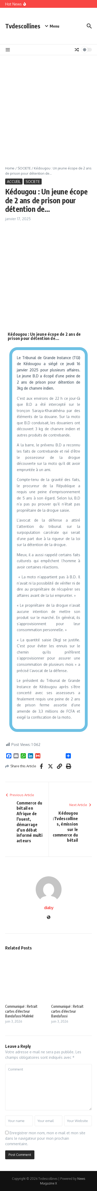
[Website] (48, 917)
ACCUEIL (14, 181)
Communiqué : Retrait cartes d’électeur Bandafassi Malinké (21, 1011)
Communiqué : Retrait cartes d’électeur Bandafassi (67, 1011)
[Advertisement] (48, 106)
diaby (48, 907)
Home (9, 168)
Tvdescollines (22, 26)
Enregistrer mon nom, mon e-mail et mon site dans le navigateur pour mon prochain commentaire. (45, 1138)
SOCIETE (24, 168)
